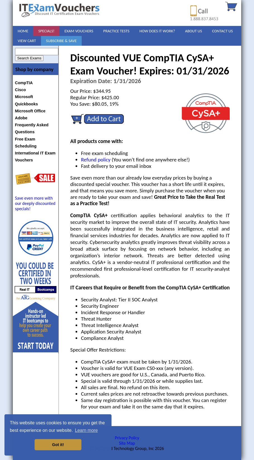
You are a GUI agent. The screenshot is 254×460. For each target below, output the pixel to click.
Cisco (20, 90)
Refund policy (95, 159)
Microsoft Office (30, 111)
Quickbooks (26, 104)
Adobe (21, 118)
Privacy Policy (127, 437)
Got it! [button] (58, 444)
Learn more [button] (86, 430)
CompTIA (24, 83)
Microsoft (24, 97)
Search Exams (29, 58)
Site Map (127, 443)
